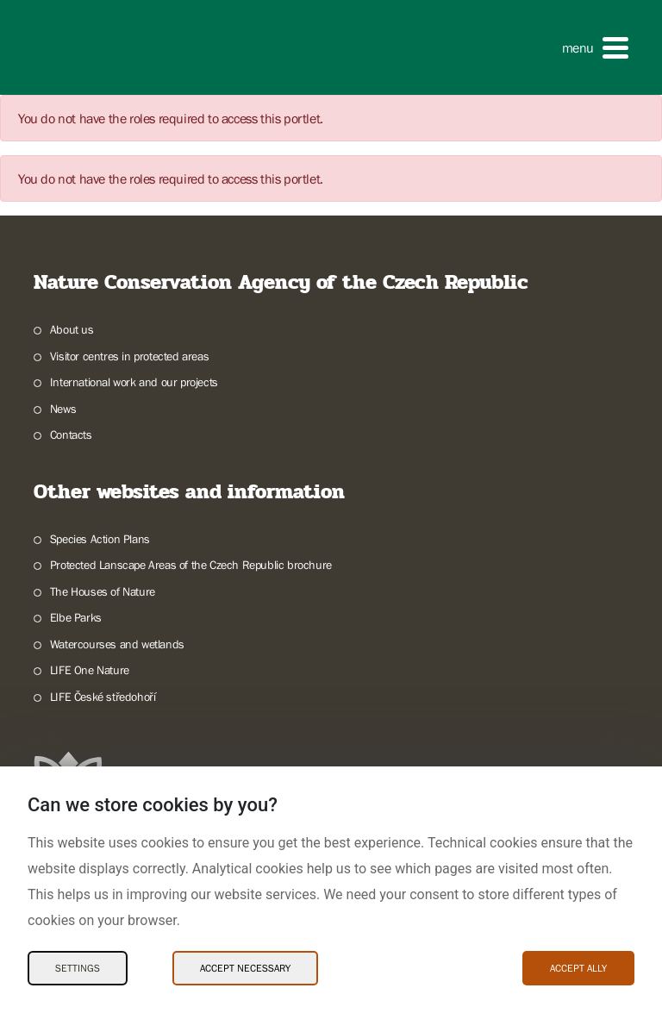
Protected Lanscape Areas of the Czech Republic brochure (191, 565)
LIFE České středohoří (103, 696)
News (63, 409)
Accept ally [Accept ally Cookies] (578, 968)
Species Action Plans (100, 539)
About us (72, 329)
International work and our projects (134, 382)
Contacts (71, 434)
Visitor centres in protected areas (129, 356)
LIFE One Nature (89, 670)
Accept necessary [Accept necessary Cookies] (245, 968)
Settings (77, 968)
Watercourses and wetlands (117, 644)
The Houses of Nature (102, 591)
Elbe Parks (76, 617)
